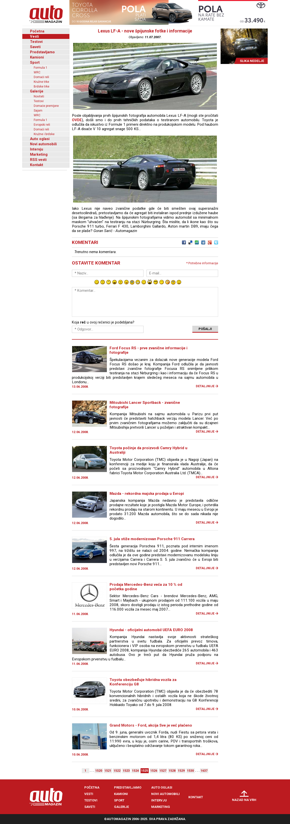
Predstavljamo (42, 52)
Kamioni (37, 57)
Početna (37, 31)
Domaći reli (41, 77)
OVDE (77, 120)
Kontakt (36, 165)
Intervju (36, 149)
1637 (204, 770)
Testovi (36, 41)
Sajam (38, 110)
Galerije (36, 91)
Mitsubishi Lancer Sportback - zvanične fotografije (145, 404)
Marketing (39, 154)
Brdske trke (41, 86)
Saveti (35, 47)
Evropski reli (42, 124)
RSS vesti (38, 159)
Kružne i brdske (44, 134)
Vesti (34, 36)
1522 (117, 770)
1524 (135, 770)
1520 (98, 770)
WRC (37, 72)
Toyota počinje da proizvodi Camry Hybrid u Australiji (148, 450)
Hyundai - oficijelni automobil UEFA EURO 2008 (151, 630)
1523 (126, 770)
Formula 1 (40, 67)
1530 (190, 770)
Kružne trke (41, 82)
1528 (172, 770)
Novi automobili (43, 144)
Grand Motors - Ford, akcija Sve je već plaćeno (151, 725)
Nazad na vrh (244, 800)
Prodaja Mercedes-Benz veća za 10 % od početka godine (146, 586)
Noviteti (39, 96)
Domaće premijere (46, 106)
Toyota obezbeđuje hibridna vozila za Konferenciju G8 (143, 681)
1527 (162, 770)
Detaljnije (205, 386)
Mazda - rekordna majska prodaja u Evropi (147, 493)
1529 (181, 770)
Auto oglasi (40, 139)
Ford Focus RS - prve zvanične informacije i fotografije (148, 350)
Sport (35, 62)
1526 (153, 770)
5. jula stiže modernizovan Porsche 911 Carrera (152, 539)
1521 (107, 770)
